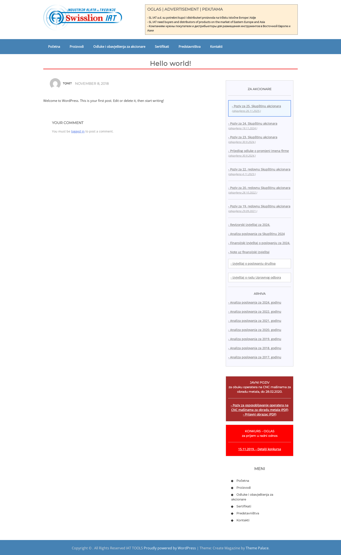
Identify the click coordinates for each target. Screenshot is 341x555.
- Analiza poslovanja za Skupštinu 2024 (256, 234)
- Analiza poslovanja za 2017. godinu (254, 357)
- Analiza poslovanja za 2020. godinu (254, 330)
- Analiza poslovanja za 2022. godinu (254, 312)
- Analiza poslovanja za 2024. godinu (254, 302)
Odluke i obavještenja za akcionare (119, 46)
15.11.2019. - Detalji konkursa (259, 449)
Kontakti (216, 46)
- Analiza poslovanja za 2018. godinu (254, 348)
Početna (54, 46)
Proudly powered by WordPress (170, 548)
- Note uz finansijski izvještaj (248, 252)
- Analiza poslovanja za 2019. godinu (254, 339)
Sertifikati (162, 46)
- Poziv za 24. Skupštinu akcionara (252, 125)
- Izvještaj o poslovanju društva (253, 264)
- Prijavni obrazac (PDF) (259, 414)
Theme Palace (257, 548)
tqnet (67, 83)
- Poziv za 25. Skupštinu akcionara (256, 108)
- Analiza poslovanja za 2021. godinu (254, 321)
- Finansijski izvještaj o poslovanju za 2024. (259, 243)
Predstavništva (190, 46)
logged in (78, 131)
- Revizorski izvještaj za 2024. (249, 225)
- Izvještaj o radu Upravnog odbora (256, 277)
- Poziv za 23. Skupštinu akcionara (252, 139)
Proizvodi (77, 46)
